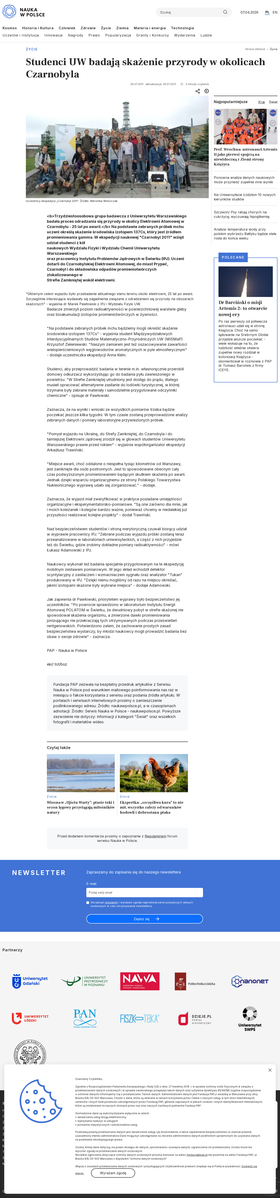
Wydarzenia (184, 35)
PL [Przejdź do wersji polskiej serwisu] (267, 12)
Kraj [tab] (261, 102)
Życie (106, 28)
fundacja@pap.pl (197, 1154)
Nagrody (75, 35)
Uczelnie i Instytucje (21, 35)
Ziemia (122, 28)
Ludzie (206, 35)
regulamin (111, 902)
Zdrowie (88, 28)
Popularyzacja (118, 35)
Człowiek (67, 28)
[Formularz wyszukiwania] (194, 12)
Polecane (233, 257)
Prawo (94, 35)
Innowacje (53, 35)
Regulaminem (155, 836)
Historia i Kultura (38, 28)
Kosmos (10, 28)
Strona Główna (255, 49)
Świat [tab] (273, 102)
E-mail (91, 884)
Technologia (182, 28)
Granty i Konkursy (152, 35)
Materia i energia (150, 28)
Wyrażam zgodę (113, 1173)
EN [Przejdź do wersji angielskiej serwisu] (275, 12)
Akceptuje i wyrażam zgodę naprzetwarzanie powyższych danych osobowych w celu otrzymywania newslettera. (142, 904)
